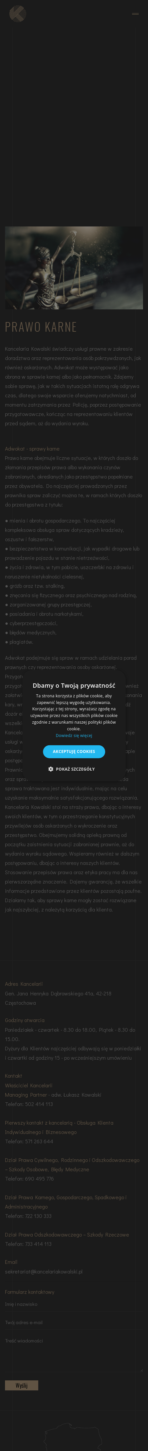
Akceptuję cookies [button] (74, 751)
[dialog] (74, 725)
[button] (74, 769)
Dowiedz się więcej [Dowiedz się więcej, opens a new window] (74, 735)
